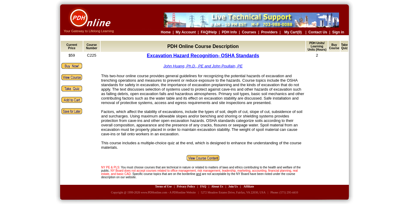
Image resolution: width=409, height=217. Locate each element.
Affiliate (248, 186)
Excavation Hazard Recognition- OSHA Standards (203, 55)
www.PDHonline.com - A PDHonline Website (168, 192)
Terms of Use (163, 186)
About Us (217, 186)
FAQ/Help (209, 32)
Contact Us (317, 32)
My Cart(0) (293, 32)
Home (166, 32)
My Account (186, 32)
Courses (249, 32)
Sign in (338, 32)
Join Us (233, 186)
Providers (269, 32)
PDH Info (229, 32)
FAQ (203, 186)
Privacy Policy (186, 186)
